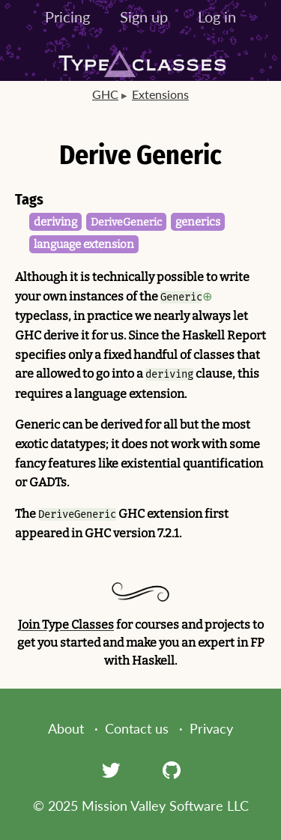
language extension (84, 244)
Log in (217, 16)
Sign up (144, 16)
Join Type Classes (66, 624)
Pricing (67, 16)
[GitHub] (172, 769)
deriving (55, 222)
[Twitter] (111, 769)
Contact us (137, 728)
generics (197, 222)
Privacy (211, 728)
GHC (105, 94)
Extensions (160, 94)
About (66, 728)
